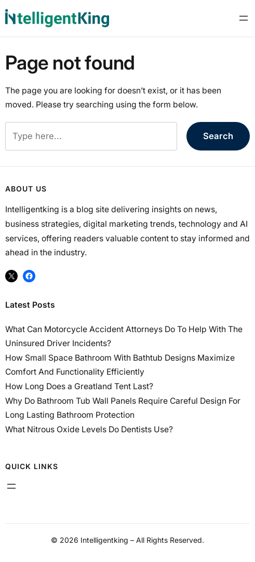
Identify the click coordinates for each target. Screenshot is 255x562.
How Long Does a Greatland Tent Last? (79, 386)
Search (218, 136)
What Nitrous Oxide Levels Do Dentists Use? (89, 429)
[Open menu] (243, 18)
